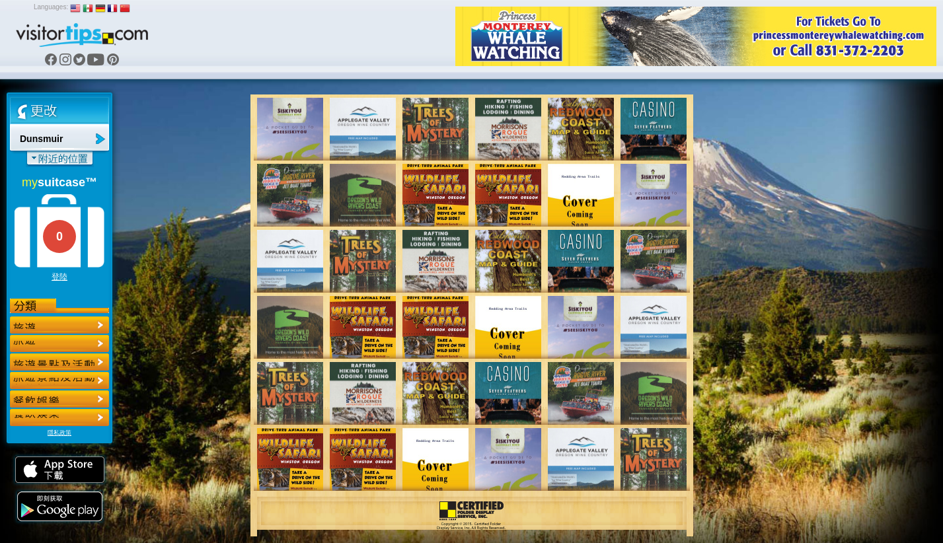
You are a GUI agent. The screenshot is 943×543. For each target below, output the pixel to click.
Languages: (51, 7)
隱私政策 (59, 432)
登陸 (59, 276)
